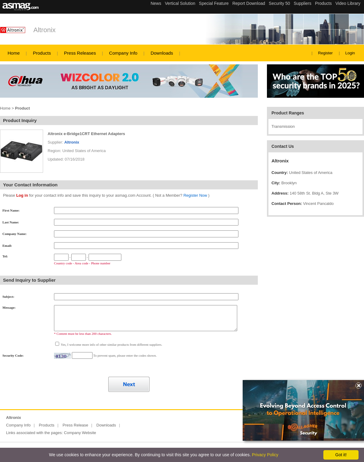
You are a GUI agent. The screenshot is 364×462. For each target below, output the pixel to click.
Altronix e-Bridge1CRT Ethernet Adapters (86, 133)
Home (14, 53)
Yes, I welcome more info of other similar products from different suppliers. (111, 344)
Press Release (75, 425)
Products (42, 53)
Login (350, 53)
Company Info (123, 53)
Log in (22, 195)
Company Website (80, 432)
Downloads (161, 53)
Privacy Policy (265, 454)
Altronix (44, 30)
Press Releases (80, 53)
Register (325, 53)
